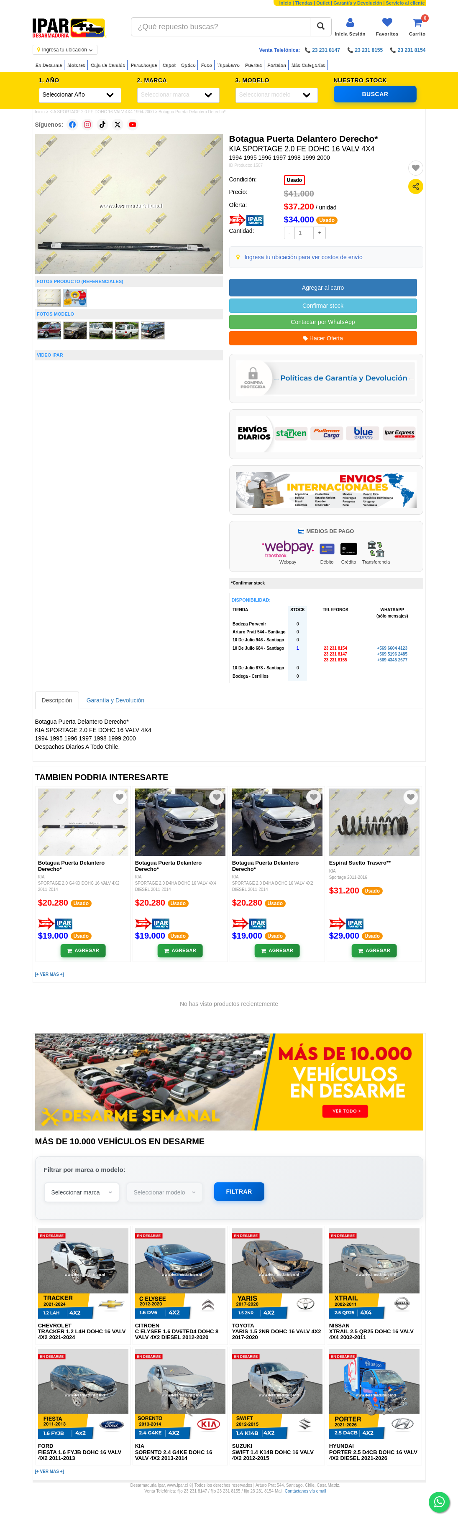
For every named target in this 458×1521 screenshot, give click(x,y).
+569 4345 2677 (392, 660)
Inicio (285, 2)
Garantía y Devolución (357, 2)
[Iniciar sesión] (350, 27)
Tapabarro (228, 64)
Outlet (323, 2)
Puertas (253, 64)
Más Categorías (308, 64)
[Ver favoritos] (387, 27)
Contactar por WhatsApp (323, 322)
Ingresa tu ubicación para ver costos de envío (303, 257)
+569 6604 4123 (392, 648)
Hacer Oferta (323, 338)
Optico (188, 64)
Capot (168, 64)
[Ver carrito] (417, 27)
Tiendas (303, 2)
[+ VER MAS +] (49, 974)
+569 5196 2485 (392, 654)
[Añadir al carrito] (83, 950)
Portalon (276, 64)
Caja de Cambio (107, 64)
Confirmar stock (322, 305)
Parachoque (143, 64)
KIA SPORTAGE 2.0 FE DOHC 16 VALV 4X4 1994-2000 (101, 112)
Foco (205, 64)
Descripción (57, 700)
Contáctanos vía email (305, 1491)
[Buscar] (321, 26)
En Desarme (48, 64)
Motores (76, 64)
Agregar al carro (323, 287)
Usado (294, 180)
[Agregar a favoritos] (415, 168)
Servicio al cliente (405, 2)
